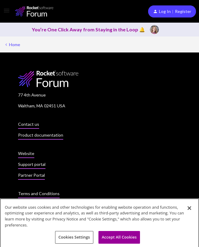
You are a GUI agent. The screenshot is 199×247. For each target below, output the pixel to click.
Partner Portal (31, 175)
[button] (6, 12)
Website (26, 153)
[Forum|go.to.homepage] (34, 11)
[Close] (189, 209)
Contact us (28, 124)
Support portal (31, 164)
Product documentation (40, 135)
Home (14, 44)
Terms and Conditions (39, 193)
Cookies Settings (74, 238)
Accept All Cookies (119, 238)
